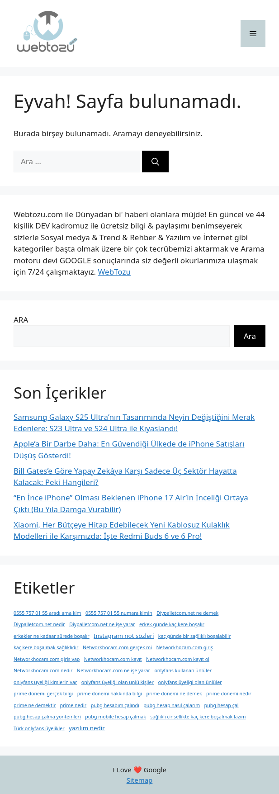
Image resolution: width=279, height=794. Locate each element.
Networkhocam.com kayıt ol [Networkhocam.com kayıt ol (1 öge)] (177, 659)
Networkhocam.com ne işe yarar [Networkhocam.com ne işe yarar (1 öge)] (113, 670)
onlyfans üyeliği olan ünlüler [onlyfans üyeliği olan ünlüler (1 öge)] (190, 682)
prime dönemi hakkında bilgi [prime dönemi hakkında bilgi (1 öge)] (109, 693)
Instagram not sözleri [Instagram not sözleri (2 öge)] (124, 636)
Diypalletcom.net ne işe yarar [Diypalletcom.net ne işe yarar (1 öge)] (102, 624)
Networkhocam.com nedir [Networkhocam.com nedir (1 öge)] (43, 670)
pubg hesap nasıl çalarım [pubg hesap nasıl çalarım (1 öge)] (171, 705)
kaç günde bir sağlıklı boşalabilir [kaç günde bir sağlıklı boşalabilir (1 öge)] (194, 636)
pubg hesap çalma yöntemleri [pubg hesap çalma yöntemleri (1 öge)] (47, 716)
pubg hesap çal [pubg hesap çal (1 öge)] (221, 705)
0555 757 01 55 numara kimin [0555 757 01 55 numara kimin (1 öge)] (118, 613)
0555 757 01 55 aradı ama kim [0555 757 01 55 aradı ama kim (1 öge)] (47, 613)
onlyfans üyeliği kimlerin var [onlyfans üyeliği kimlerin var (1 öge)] (45, 682)
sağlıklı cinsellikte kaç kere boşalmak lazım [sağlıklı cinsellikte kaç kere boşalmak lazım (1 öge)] (198, 716)
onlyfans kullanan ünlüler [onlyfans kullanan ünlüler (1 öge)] (183, 670)
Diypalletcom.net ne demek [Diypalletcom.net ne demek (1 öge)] (187, 613)
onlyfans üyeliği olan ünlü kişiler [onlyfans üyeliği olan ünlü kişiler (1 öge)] (117, 682)
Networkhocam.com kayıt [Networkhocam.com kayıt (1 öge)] (113, 659)
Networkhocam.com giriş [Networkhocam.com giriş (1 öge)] (184, 647)
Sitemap (140, 779)
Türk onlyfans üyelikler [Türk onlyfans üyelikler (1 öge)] (39, 728)
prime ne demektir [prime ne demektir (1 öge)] (35, 705)
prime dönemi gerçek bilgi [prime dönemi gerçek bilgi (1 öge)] (43, 693)
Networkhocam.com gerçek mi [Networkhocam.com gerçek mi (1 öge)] (117, 647)
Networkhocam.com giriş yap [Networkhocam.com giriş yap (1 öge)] (47, 659)
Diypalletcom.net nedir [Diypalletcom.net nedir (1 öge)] (39, 624)
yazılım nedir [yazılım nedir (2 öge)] (87, 728)
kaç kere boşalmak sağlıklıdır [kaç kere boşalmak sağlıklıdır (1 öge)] (46, 647)
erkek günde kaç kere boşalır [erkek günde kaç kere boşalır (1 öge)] (171, 624)
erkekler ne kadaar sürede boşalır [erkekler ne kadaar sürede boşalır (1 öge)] (52, 636)
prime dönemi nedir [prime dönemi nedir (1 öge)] (228, 693)
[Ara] (155, 161)
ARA (21, 319)
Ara (250, 336)
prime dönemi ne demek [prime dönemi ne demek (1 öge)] (174, 693)
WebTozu (114, 271)
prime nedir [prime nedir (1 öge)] (73, 705)
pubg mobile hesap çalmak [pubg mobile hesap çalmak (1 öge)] (115, 716)
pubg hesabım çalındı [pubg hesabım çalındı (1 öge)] (115, 705)
